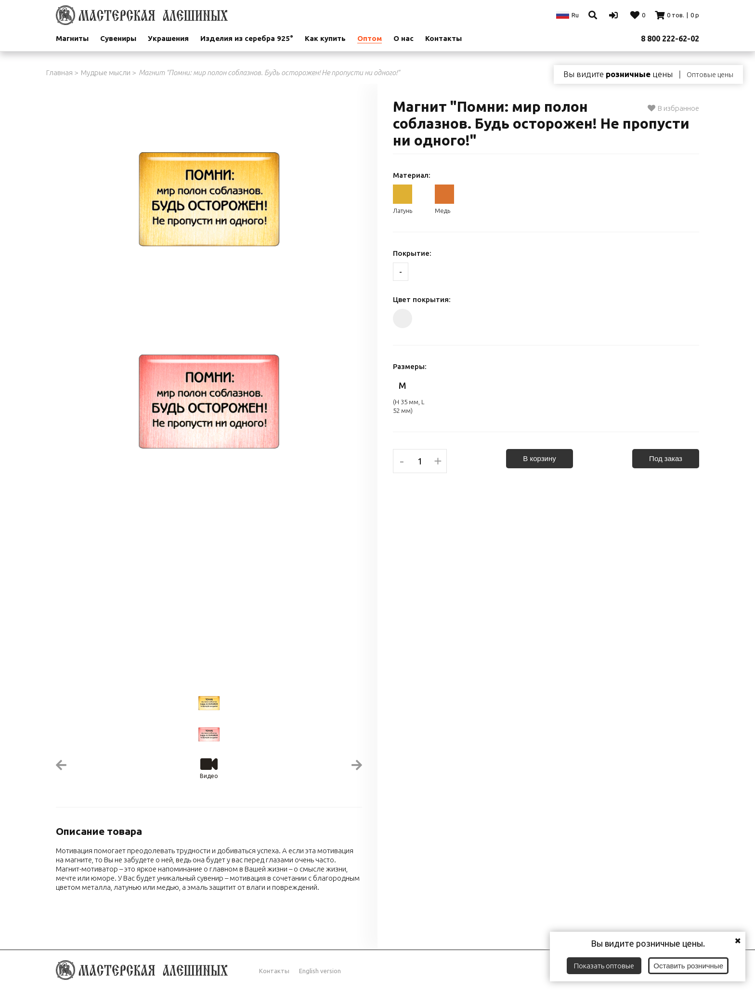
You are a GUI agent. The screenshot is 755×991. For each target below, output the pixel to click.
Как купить (325, 38)
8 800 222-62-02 (670, 38)
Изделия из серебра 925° (246, 38)
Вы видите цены (618, 74)
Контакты (443, 38)
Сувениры (118, 38)
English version (320, 970)
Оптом (369, 38)
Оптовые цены (710, 75)
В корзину (539, 458)
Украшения (168, 38)
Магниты (72, 38)
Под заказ (665, 458)
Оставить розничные (688, 966)
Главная (59, 72)
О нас (403, 38)
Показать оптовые (604, 966)
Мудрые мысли (105, 72)
